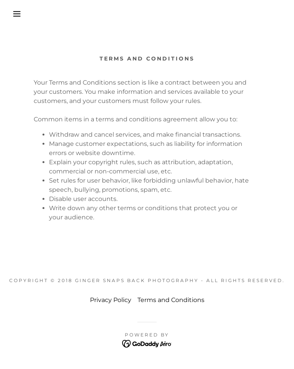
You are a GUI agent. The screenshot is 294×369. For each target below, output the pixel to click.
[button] (14, 13)
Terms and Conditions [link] (170, 300)
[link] (147, 343)
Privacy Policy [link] (110, 300)
